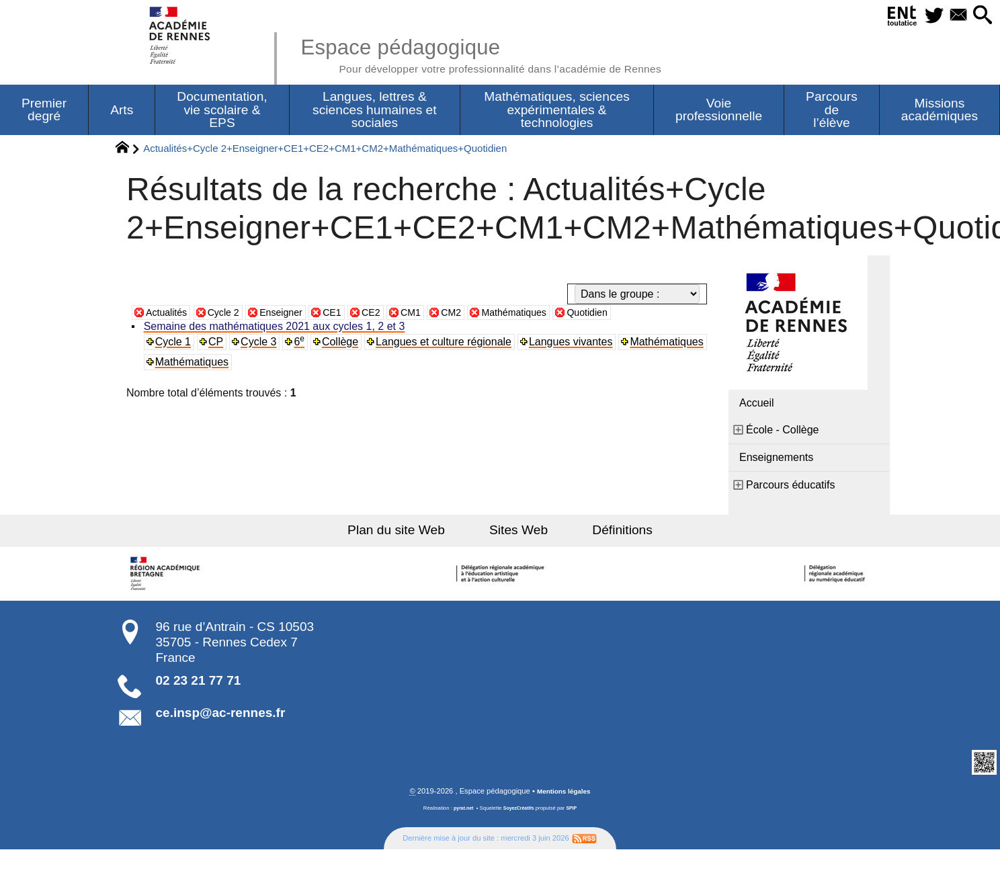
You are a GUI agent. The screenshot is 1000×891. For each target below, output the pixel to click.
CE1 (348, 314)
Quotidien (624, 314)
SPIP (575, 811)
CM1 (432, 314)
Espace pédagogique (504, 54)
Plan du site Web (411, 532)
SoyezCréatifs (519, 811)
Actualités (169, 314)
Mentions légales (564, 794)
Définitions (607, 532)
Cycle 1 (174, 343)
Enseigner (293, 314)
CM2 (475, 314)
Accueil (756, 405)
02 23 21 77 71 (198, 682)
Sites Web (518, 532)
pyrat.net (461, 811)
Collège (343, 343)
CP (217, 343)
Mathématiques (544, 314)
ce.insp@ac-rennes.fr (221, 715)
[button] (980, 16)
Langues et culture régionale (447, 343)
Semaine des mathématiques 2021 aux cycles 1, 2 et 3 (276, 328)
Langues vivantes (574, 343)
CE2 (390, 314)
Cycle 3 (261, 343)
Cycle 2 (231, 314)
